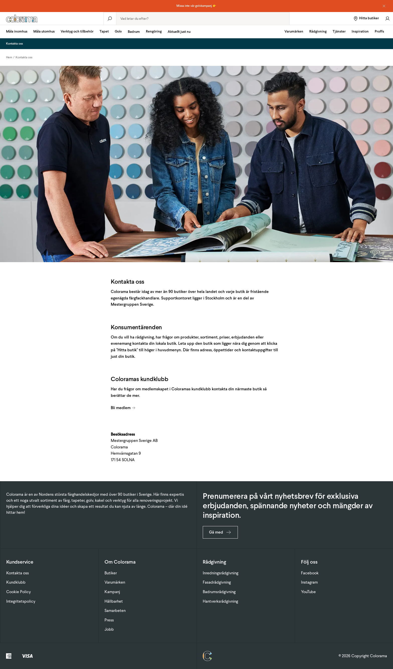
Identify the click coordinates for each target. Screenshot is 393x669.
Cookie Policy (18, 591)
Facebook (310, 573)
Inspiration (360, 31)
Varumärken (293, 31)
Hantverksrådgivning (220, 601)
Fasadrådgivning (217, 582)
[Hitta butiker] (366, 18)
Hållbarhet (114, 601)
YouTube (308, 591)
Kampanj (112, 591)
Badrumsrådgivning (219, 591)
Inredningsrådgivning (220, 573)
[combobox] (202, 18)
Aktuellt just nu (179, 31)
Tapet (104, 31)
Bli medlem (123, 407)
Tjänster (339, 31)
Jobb (109, 629)
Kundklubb (16, 582)
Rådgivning (318, 31)
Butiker (111, 573)
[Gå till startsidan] (52, 18)
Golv (118, 31)
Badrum (134, 31)
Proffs (379, 31)
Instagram (309, 582)
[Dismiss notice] (384, 6)
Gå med (220, 532)
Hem (9, 57)
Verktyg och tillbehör (77, 31)
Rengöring (154, 31)
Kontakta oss (24, 57)
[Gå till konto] (387, 18)
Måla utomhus (44, 31)
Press (109, 620)
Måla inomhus (16, 31)
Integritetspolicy (20, 601)
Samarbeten (115, 610)
